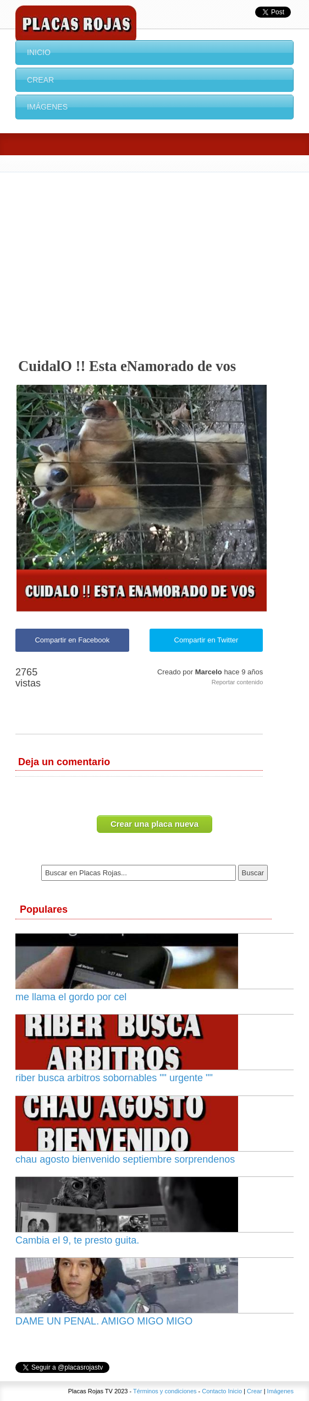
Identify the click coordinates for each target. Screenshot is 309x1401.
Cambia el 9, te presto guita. (77, 1240)
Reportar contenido (237, 682)
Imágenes (47, 106)
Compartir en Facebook (72, 640)
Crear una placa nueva (154, 823)
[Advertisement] (154, 255)
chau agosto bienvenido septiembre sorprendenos (125, 1159)
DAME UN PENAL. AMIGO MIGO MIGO (103, 1321)
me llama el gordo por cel (70, 996)
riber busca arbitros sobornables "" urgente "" (114, 1077)
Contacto (214, 1391)
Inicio (39, 52)
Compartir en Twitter (206, 640)
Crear (40, 79)
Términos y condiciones (165, 1391)
